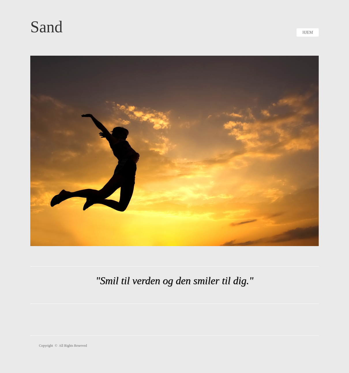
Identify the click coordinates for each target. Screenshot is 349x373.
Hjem (307, 32)
